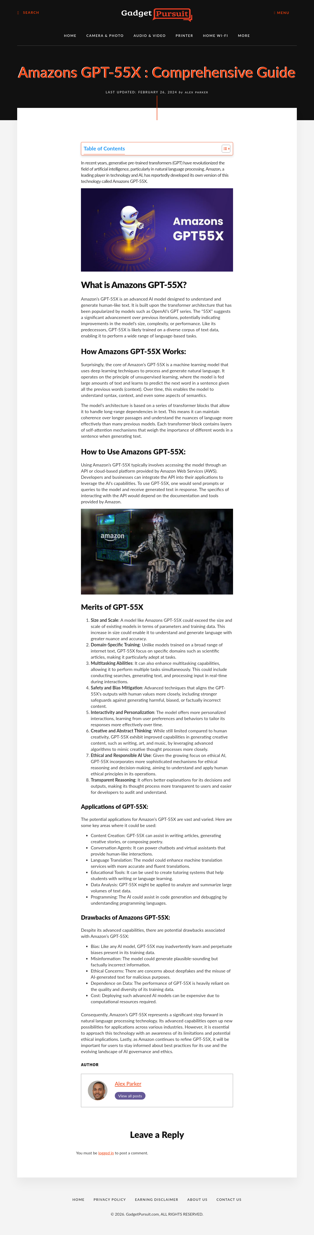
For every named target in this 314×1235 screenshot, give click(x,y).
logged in (106, 1152)
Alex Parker (128, 1083)
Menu (281, 13)
